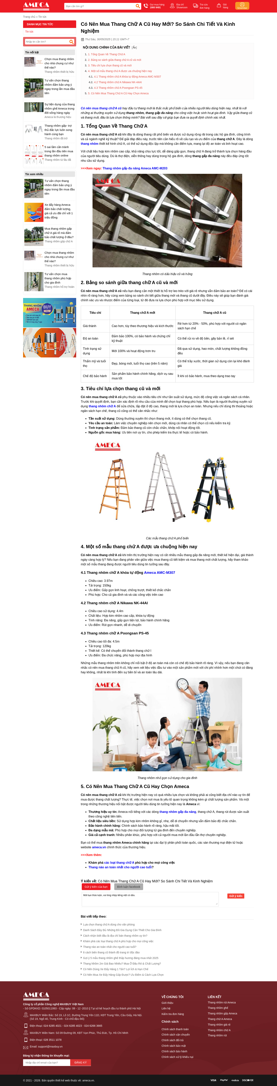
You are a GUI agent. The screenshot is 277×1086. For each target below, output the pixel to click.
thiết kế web (62, 1080)
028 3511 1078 (52, 1039)
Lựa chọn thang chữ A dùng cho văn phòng (108, 924)
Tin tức (42, 16)
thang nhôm (89, 143)
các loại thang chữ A (119, 862)
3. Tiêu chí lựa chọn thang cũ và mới (110, 65)
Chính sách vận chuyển (176, 1034)
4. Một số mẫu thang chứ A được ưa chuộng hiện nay (120, 71)
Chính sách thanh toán (175, 1029)
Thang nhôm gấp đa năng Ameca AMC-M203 (135, 168)
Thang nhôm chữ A (219, 1030)
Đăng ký (80, 1062)
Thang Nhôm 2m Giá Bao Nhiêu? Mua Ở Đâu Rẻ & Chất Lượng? (121, 963)
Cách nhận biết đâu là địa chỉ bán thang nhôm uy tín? (114, 935)
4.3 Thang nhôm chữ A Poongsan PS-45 (118, 87)
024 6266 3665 (93, 1025)
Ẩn (134, 47)
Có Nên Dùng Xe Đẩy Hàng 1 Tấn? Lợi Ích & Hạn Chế (114, 968)
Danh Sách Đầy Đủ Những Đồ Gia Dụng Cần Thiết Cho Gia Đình (121, 929)
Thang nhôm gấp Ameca (222, 1013)
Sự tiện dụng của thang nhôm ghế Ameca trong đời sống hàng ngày (60, 108)
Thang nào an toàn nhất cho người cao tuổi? (108, 946)
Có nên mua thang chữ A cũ (101, 108)
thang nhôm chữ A (102, 406)
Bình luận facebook (128, 886)
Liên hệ (166, 1008)
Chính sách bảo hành (174, 1051)
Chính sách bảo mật (174, 1045)
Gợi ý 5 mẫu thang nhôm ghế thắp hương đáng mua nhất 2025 (119, 957)
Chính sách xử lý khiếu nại (177, 1056)
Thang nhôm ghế (218, 1007)
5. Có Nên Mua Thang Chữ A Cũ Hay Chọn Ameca (118, 93)
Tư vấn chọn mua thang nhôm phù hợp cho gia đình (58, 278)
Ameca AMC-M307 (159, 573)
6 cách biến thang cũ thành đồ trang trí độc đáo (110, 952)
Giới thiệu (167, 1002)
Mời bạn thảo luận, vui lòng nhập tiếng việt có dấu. (150, 899)
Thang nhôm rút (217, 1035)
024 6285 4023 (73, 1025)
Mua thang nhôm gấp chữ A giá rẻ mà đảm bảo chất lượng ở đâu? (59, 233)
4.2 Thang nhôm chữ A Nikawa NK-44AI (118, 82)
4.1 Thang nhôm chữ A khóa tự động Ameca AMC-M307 (127, 76)
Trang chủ (29, 16)
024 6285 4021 (52, 1025)
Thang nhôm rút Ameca (222, 1002)
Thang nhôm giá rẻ (219, 1024)
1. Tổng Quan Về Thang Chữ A (106, 54)
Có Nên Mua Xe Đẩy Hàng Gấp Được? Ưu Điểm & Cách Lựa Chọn (122, 974)
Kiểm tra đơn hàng (173, 1014)
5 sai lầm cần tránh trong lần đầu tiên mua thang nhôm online (59, 151)
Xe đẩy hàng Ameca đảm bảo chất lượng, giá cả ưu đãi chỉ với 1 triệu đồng (59, 211)
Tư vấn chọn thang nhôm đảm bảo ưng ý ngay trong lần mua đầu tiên (60, 87)
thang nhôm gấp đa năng (177, 811)
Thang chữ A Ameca (220, 1019)
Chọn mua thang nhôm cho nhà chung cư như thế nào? (59, 63)
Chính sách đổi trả (173, 1040)
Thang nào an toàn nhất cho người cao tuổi (120, 867)
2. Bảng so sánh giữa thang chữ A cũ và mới (114, 59)
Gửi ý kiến (235, 896)
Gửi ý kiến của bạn (96, 886)
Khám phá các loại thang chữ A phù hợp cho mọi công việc (117, 940)
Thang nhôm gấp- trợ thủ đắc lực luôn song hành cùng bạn (58, 130)
